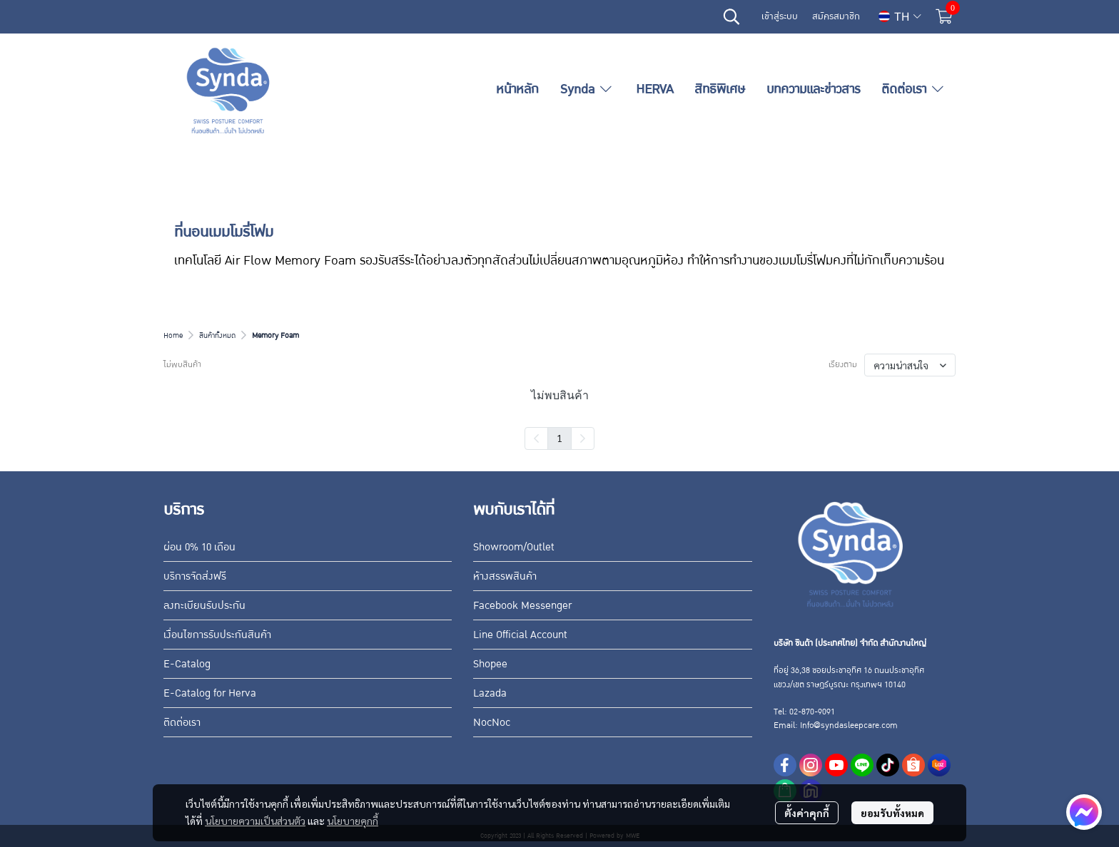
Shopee (490, 663)
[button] (731, 16)
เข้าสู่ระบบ (779, 16)
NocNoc (491, 722)
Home (173, 335)
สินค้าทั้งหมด (217, 335)
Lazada (490, 693)
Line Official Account (520, 634)
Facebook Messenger (522, 605)
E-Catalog (187, 663)
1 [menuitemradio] (559, 437)
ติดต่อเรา (182, 722)
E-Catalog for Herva (209, 693)
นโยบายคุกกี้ (352, 820)
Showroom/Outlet (514, 546)
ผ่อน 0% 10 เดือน (199, 546)
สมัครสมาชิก (836, 16)
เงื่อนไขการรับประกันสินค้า (217, 634)
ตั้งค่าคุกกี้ (806, 812)
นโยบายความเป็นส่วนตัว (255, 820)
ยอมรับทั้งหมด (892, 812)
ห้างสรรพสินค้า (505, 576)
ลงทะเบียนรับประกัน (204, 605)
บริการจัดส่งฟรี (194, 576)
